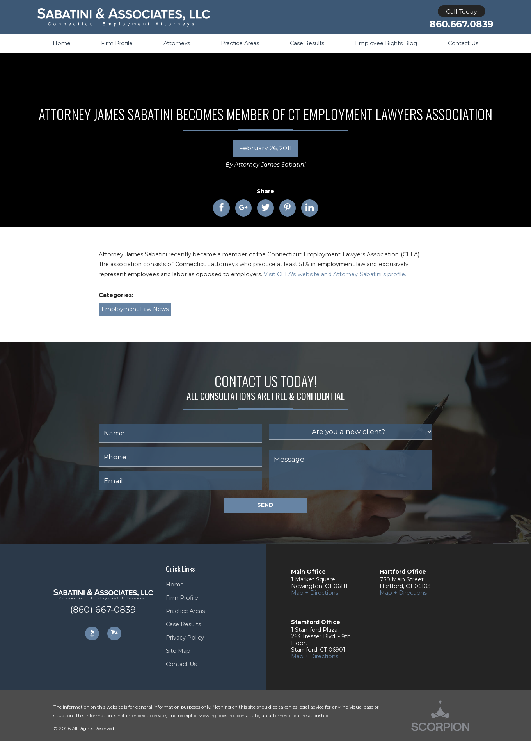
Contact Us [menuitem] (463, 43)
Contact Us (181, 664)
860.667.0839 (462, 24)
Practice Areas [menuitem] (240, 43)
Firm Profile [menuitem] (116, 43)
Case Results (183, 624)
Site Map (178, 650)
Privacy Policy (185, 637)
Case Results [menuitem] (307, 43)
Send (265, 504)
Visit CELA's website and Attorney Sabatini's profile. (335, 274)
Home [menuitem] (61, 43)
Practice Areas (185, 611)
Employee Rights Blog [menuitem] (386, 43)
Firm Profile (182, 597)
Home (175, 584)
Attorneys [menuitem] (176, 43)
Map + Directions (314, 592)
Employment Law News (135, 309)
